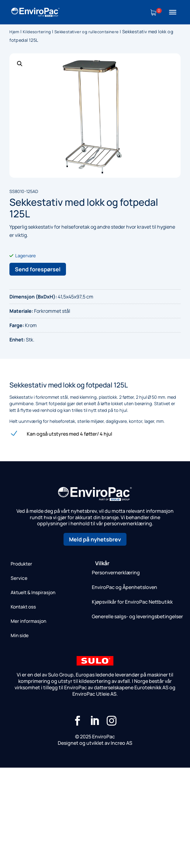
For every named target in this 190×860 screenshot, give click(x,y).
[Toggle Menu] (172, 12)
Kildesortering (37, 31)
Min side (20, 635)
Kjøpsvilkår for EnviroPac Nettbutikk (132, 601)
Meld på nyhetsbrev (95, 539)
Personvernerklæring (116, 572)
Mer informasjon (28, 621)
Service (19, 578)
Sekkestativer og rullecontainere (86, 31)
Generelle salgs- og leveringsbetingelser (137, 616)
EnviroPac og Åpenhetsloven (124, 587)
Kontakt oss (23, 607)
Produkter (21, 564)
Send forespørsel (37, 269)
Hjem (14, 31)
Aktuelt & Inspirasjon (33, 592)
